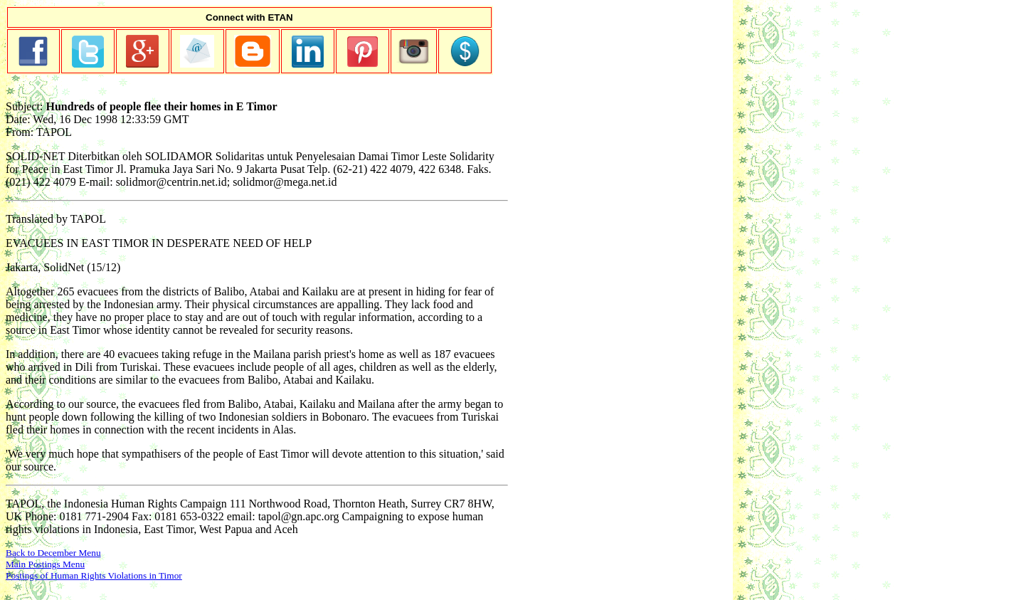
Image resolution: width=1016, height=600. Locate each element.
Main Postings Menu (45, 564)
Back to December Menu (53, 552)
